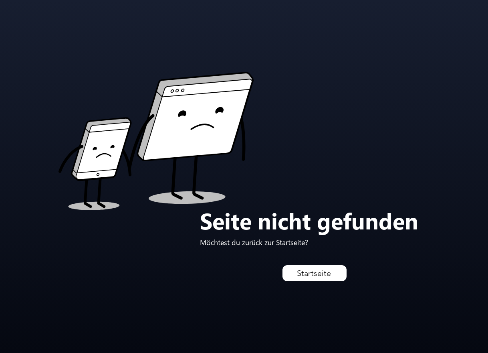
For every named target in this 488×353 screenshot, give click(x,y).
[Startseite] (314, 273)
